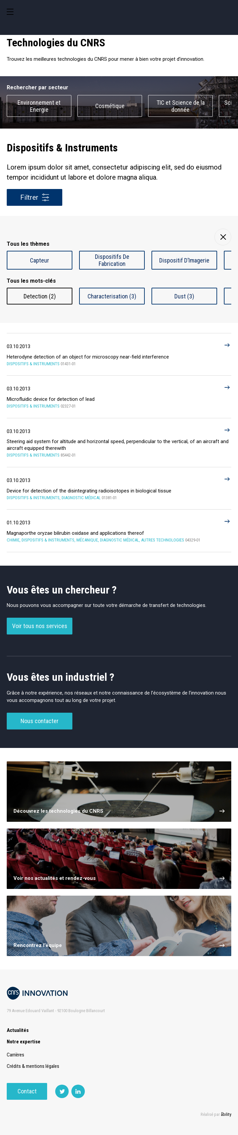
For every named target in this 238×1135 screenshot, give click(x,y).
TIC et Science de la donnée (181, 106)
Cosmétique (110, 105)
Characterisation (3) (112, 296)
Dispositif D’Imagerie (184, 260)
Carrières (15, 1055)
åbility (226, 1114)
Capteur (39, 260)
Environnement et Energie (39, 106)
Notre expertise (23, 1042)
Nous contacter (40, 720)
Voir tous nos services (39, 625)
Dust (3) (184, 296)
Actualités (18, 1030)
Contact (27, 1091)
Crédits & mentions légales (33, 1066)
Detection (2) (40, 296)
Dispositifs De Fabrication (112, 260)
